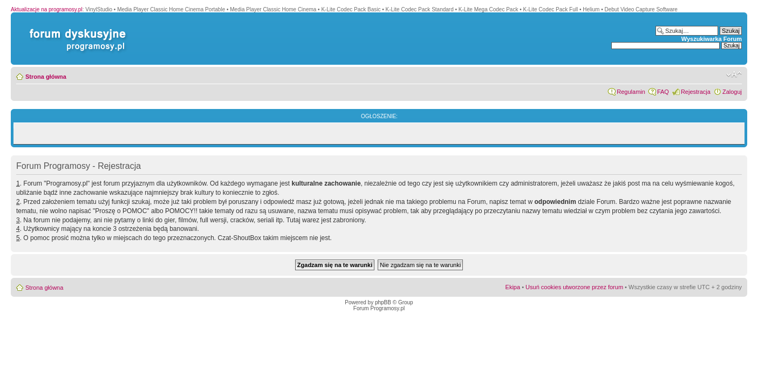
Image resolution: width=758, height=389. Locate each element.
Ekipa (513, 287)
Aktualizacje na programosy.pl (47, 9)
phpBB (383, 302)
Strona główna (45, 76)
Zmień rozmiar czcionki (734, 74)
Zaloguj (732, 91)
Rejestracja (696, 91)
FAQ (663, 91)
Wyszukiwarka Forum (711, 39)
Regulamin (631, 91)
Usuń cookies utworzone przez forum (574, 287)
